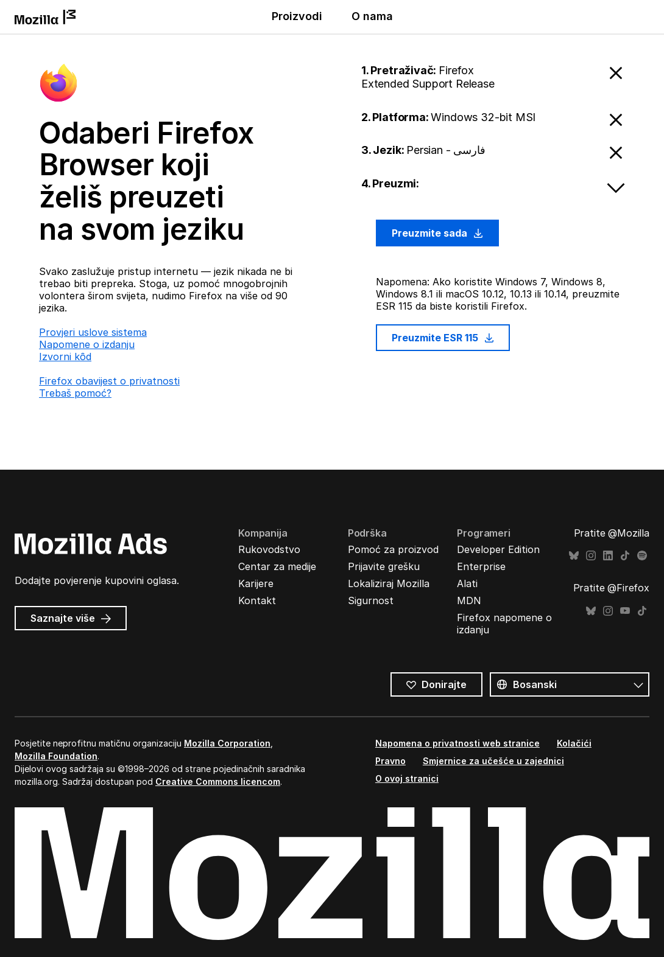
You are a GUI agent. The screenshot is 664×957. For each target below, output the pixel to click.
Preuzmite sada (437, 233)
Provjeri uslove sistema (93, 332)
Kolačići (574, 743)
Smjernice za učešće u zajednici (493, 761)
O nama (372, 16)
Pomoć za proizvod (393, 549)
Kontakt (257, 600)
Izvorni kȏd (65, 356)
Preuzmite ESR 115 (443, 338)
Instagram (591, 555)
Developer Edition (498, 549)
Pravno (390, 761)
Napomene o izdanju (87, 344)
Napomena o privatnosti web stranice (457, 743)
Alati (467, 583)
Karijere (256, 583)
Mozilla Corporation (227, 743)
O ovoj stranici (407, 778)
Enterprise (481, 566)
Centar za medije (277, 566)
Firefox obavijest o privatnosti (109, 381)
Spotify (642, 555)
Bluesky (574, 555)
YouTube (625, 611)
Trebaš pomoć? (75, 393)
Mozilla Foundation (56, 756)
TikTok (625, 555)
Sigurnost (371, 600)
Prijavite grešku (384, 566)
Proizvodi (297, 16)
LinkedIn (608, 555)
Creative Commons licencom (217, 781)
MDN (469, 600)
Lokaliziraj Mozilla (388, 583)
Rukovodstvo (269, 549)
